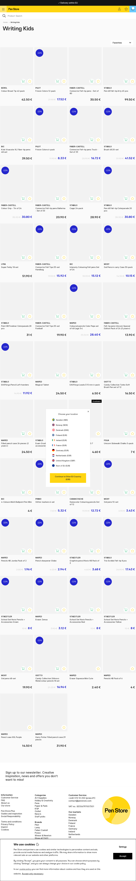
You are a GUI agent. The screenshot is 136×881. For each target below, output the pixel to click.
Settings (123, 847)
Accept (122, 856)
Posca (37, 833)
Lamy (37, 827)
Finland (72, 823)
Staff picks (40, 816)
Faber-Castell (41, 830)
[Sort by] (122, 42)
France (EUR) (59, 445)
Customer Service (9, 797)
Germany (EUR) (60, 450)
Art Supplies (40, 798)
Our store (5, 805)
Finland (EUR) (59, 435)
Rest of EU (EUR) (61, 466)
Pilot (37, 825)
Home (5, 22)
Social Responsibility (11, 816)
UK (70, 837)
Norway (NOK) (60, 425)
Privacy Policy (7, 824)
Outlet (38, 811)
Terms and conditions (11, 821)
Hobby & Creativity (44, 800)
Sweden (72, 814)
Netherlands (74, 834)
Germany (73, 828)
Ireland (72, 831)
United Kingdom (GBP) (63, 461)
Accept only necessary (32, 873)
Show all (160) (41, 838)
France (72, 826)
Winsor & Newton (43, 835)
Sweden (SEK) (60, 420)
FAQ (3, 800)
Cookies (5, 829)
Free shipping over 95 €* (68, 3)
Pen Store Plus (8, 811)
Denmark (73, 820)
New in (38, 814)
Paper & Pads (41, 806)
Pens (37, 803)
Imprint (4, 827)
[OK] (68, 15)
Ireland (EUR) (59, 440)
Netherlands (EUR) (61, 455)
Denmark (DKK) (60, 430)
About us (5, 803)
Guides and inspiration (11, 813)
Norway (72, 817)
